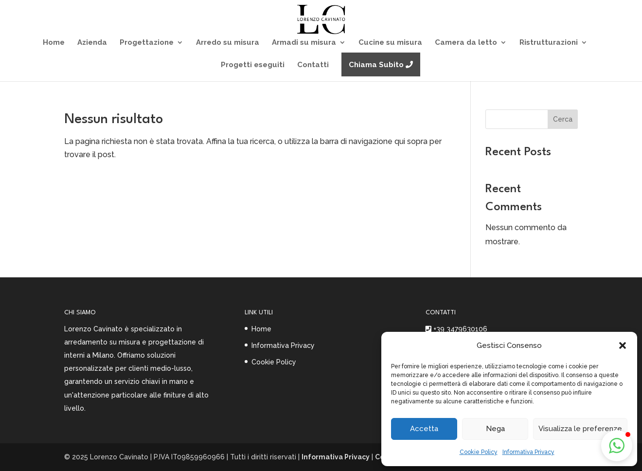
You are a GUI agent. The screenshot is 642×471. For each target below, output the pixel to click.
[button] (622, 345)
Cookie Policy (479, 452)
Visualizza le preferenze (580, 428)
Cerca (562, 119)
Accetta (424, 428)
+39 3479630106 (460, 329)
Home (261, 329)
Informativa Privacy (528, 452)
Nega (495, 428)
